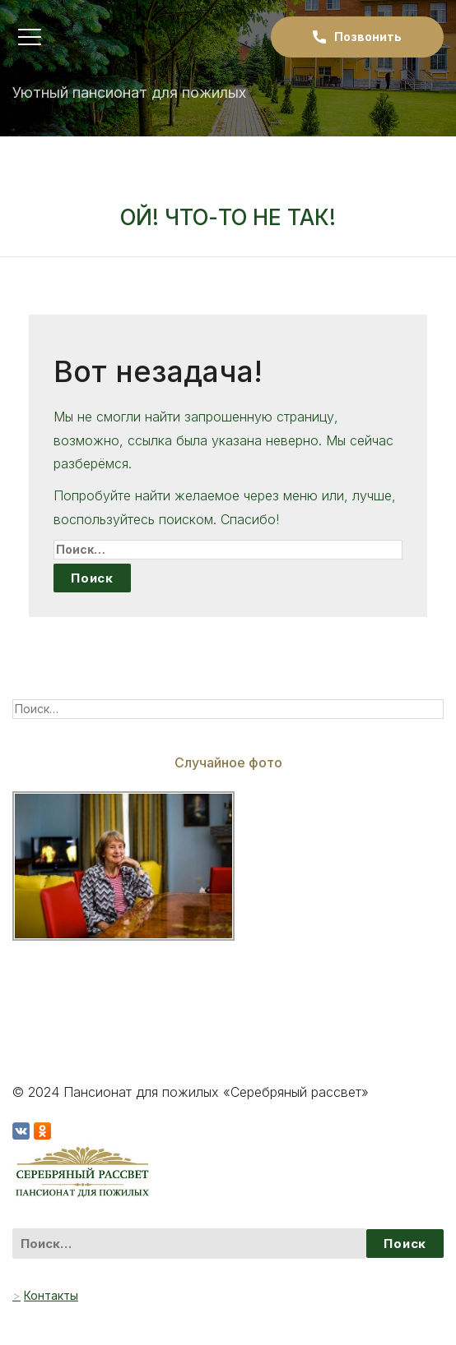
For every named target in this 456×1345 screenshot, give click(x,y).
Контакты (51, 1295)
